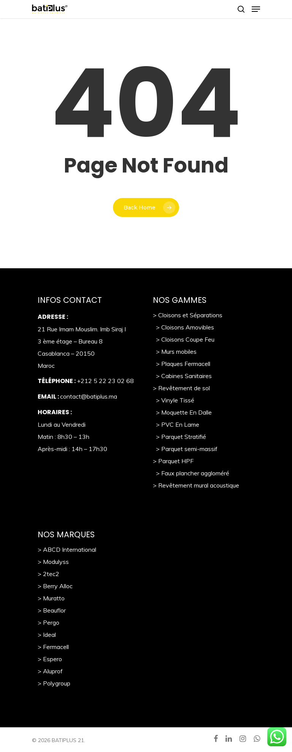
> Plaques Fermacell (181, 363)
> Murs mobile (173, 351)
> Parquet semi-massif (185, 449)
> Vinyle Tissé (173, 400)
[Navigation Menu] (256, 9)
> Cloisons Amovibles (183, 327)
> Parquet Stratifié (179, 436)
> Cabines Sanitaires (182, 376)
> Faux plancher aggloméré (191, 473)
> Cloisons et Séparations (187, 315)
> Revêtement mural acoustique (196, 485)
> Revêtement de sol (181, 388)
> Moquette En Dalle (182, 412)
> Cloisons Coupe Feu (183, 339)
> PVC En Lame (176, 424)
